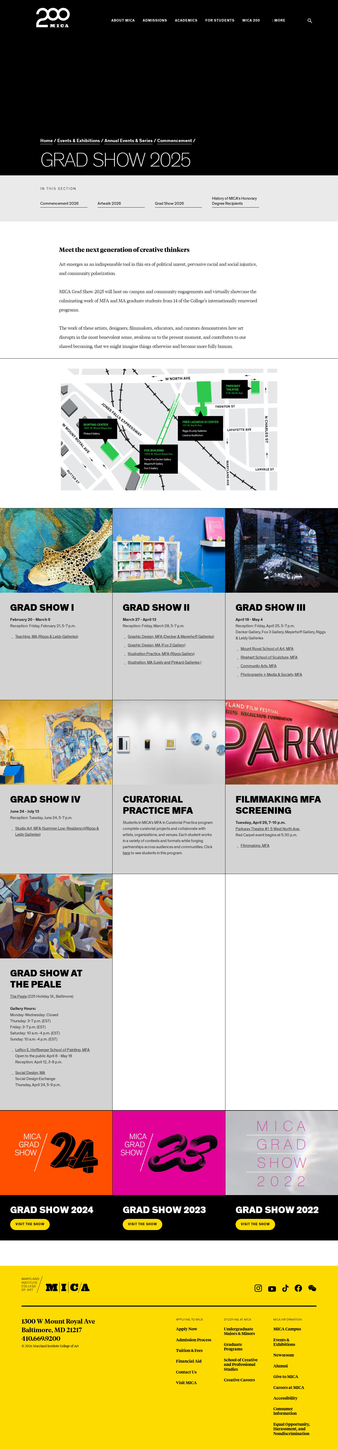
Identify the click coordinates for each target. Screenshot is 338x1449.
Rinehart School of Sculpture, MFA (269, 657)
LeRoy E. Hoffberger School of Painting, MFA (52, 1049)
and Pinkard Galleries (182, 662)
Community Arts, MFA (259, 665)
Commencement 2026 (59, 203)
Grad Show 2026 (169, 203)
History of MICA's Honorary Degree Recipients (234, 201)
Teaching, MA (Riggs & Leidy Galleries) (46, 636)
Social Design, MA (30, 1072)
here (126, 853)
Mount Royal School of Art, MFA (267, 648)
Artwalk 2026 (109, 203)
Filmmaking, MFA (255, 845)
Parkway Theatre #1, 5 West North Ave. (268, 828)
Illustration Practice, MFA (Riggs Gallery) (161, 653)
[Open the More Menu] (279, 20)
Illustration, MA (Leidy (146, 662)
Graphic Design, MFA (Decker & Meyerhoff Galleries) (171, 636)
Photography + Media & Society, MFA (271, 674)
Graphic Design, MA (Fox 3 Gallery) (156, 645)
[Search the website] (310, 20)
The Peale (18, 996)
